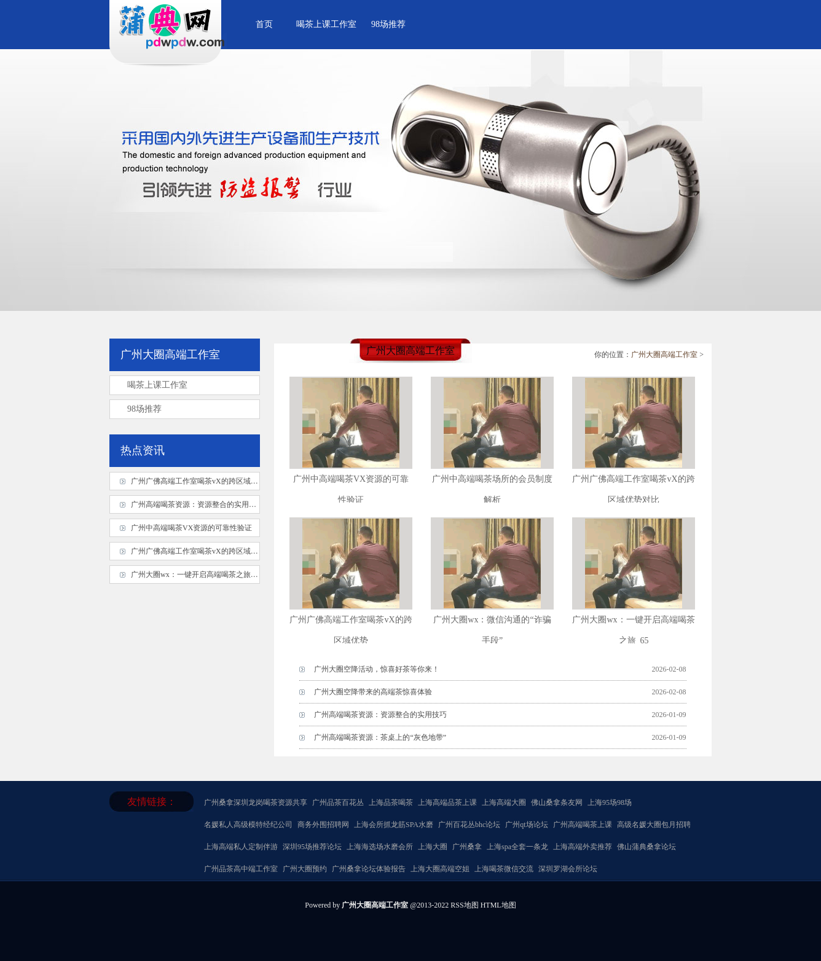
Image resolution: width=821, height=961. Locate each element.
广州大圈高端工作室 (664, 354)
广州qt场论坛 (526, 824)
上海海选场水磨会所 (380, 846)
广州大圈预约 (305, 869)
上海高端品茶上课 (447, 802)
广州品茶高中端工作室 (241, 869)
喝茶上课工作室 (326, 24)
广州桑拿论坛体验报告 (369, 869)
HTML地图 (498, 905)
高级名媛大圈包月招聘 (654, 824)
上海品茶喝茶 (391, 802)
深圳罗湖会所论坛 (567, 869)
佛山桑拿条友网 (557, 802)
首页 (264, 24)
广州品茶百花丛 (338, 802)
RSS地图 (464, 905)
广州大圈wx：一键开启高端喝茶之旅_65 (196, 574)
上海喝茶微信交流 (503, 869)
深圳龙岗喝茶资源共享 (270, 802)
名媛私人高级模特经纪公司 (248, 824)
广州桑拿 (219, 802)
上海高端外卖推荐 (582, 846)
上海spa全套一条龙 (517, 846)
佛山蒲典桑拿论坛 (646, 846)
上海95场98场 (609, 802)
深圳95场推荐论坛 (312, 846)
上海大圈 (432, 846)
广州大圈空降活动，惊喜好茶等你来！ (376, 669)
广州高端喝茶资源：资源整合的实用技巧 (380, 714)
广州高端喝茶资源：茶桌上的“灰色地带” (380, 737)
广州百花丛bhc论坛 (469, 824)
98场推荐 (388, 24)
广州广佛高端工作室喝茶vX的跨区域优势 (198, 481)
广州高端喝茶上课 (582, 824)
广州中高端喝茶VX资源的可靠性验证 (191, 528)
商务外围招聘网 (323, 824)
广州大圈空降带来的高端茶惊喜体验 (373, 692)
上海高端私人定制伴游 (241, 846)
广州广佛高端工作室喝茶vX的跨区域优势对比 (205, 551)
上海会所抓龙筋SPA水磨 (393, 824)
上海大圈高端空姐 (439, 869)
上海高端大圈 (504, 802)
